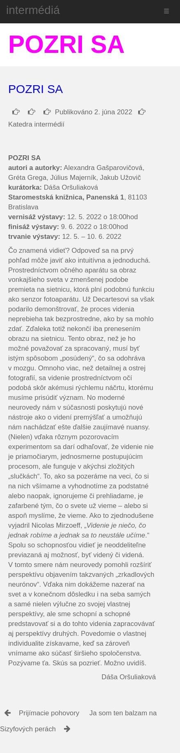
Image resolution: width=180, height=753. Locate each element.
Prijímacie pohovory (49, 713)
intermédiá (33, 10)
